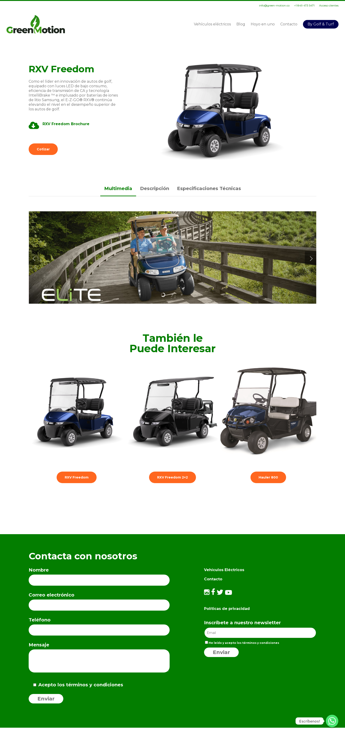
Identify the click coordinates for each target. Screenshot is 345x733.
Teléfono (99, 626)
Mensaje (99, 658)
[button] (43, 149)
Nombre (99, 576)
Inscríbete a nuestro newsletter (242, 622)
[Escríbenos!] (332, 721)
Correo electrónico (99, 601)
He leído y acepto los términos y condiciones (242, 643)
